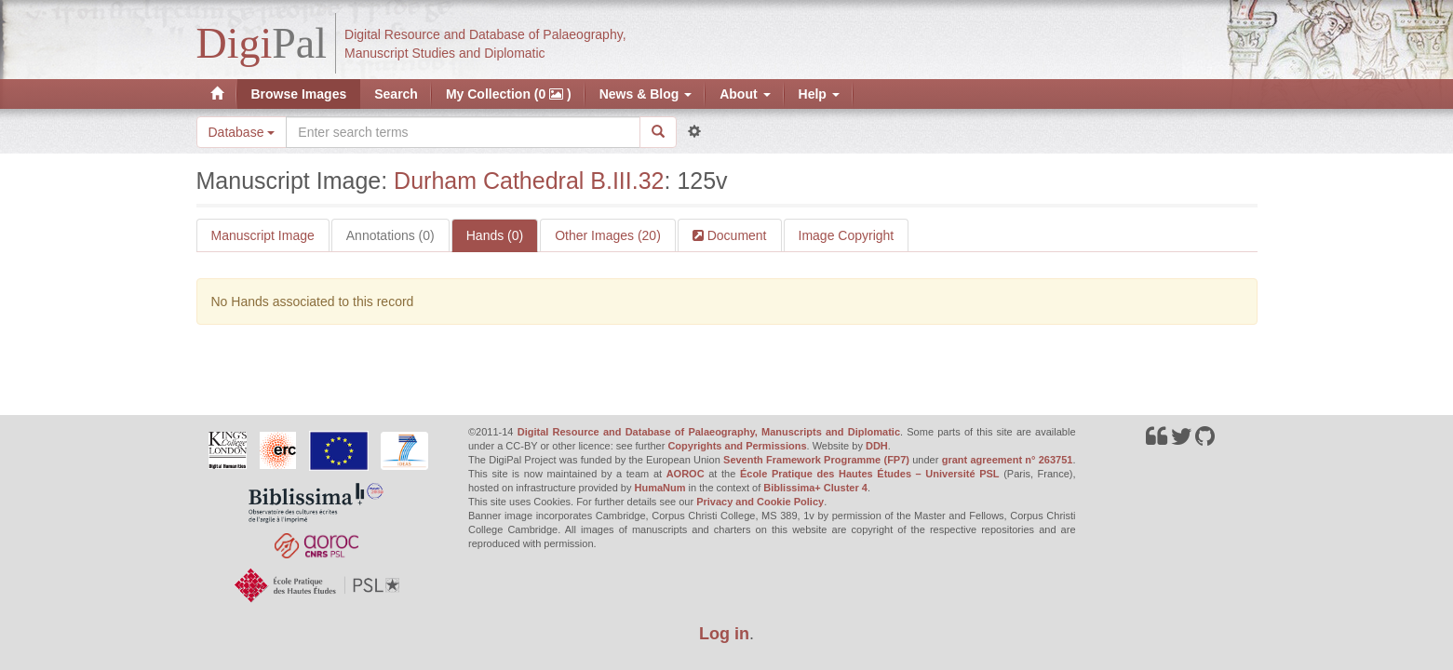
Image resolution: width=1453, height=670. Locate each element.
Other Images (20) (608, 235)
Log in (724, 633)
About (745, 94)
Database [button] (242, 132)
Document (735, 235)
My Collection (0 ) (509, 94)
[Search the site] (462, 132)
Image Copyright (847, 235)
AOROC (685, 473)
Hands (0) (494, 235)
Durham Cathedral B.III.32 (529, 181)
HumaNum (660, 487)
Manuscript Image (263, 235)
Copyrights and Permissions (736, 445)
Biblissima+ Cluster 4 (815, 487)
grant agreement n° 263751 (1007, 459)
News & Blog (645, 94)
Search (396, 94)
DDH (877, 445)
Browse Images (299, 94)
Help (819, 94)
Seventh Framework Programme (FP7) (816, 459)
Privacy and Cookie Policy (760, 501)
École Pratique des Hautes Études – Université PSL (870, 473)
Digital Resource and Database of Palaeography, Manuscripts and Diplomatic (709, 431)
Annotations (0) (390, 235)
